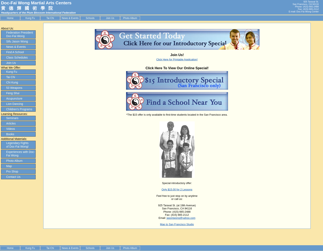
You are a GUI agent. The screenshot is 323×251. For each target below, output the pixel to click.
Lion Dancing (14, 104)
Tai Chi (50, 18)
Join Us (110, 18)
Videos (10, 128)
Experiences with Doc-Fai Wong (20, 153)
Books (10, 134)
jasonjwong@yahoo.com (181, 217)
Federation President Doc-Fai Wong (19, 34)
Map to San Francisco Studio (177, 224)
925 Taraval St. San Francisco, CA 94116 (306, 2)
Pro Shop (12, 171)
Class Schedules (17, 57)
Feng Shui (12, 93)
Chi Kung (12, 82)
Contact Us (13, 176)
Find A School (15, 52)
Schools (90, 18)
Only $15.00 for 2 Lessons (177, 189)
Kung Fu (30, 18)
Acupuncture (14, 98)
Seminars (12, 118)
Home (10, 18)
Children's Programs (19, 109)
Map (9, 166)
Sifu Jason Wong (17, 41)
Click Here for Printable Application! (177, 59)
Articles (11, 123)
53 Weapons (14, 87)
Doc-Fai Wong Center (307, 11)
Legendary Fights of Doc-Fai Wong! (17, 144)
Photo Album (130, 18)
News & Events (70, 18)
